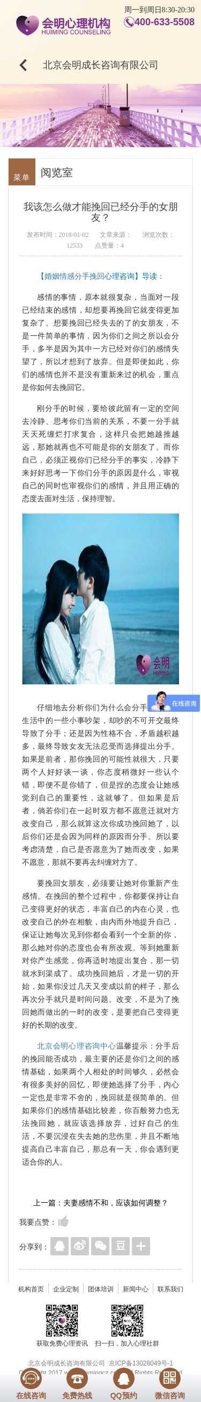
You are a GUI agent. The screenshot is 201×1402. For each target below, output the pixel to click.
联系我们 (170, 1289)
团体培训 (101, 1289)
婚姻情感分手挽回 (74, 276)
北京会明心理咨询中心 (76, 1046)
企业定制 (66, 1289)
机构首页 (31, 1289)
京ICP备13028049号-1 (141, 1363)
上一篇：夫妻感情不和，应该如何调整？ (100, 1202)
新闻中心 (135, 1289)
